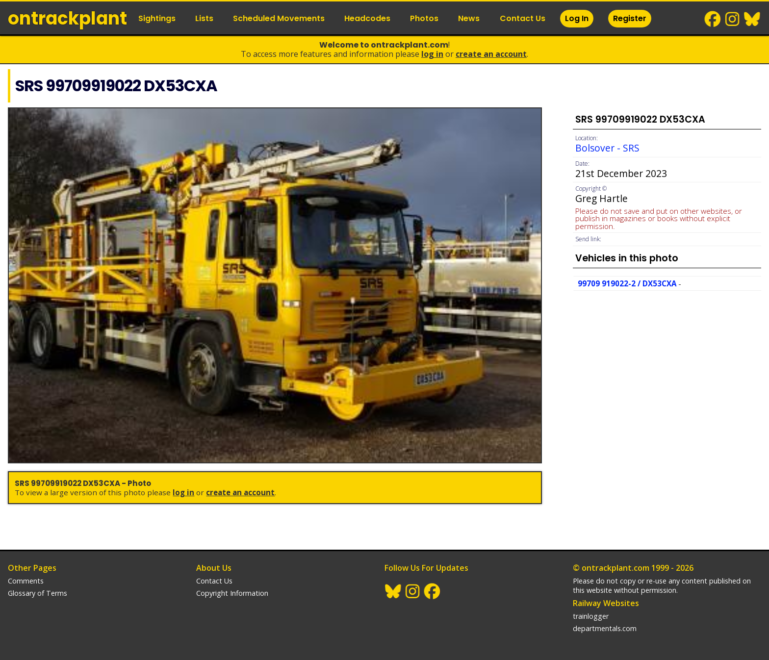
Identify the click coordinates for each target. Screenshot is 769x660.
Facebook (713, 19)
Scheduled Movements (279, 18)
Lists (204, 18)
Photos (424, 18)
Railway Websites (606, 603)
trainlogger (591, 616)
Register (629, 18)
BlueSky (752, 19)
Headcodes (367, 18)
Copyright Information (232, 593)
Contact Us (522, 18)
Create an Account (491, 54)
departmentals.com (605, 628)
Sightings (157, 18)
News (469, 18)
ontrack (67, 18)
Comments (26, 580)
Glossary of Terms (37, 593)
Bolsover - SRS (607, 147)
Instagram (733, 19)
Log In (577, 18)
